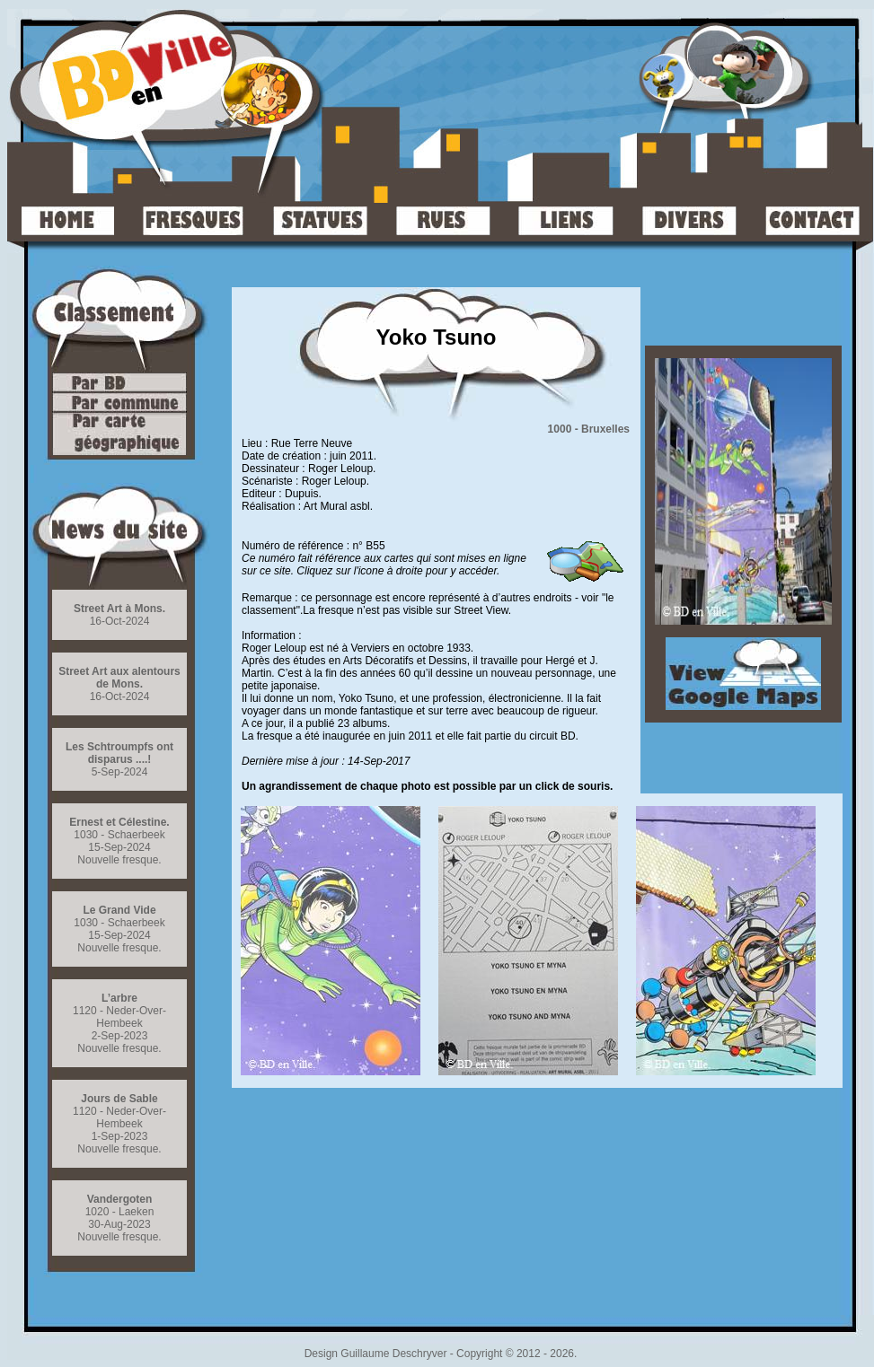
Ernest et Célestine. (119, 822)
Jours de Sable (119, 1098)
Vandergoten (120, 1199)
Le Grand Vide (119, 910)
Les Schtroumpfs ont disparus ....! (119, 753)
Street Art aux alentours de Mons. (119, 677)
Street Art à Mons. (119, 608)
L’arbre (119, 998)
